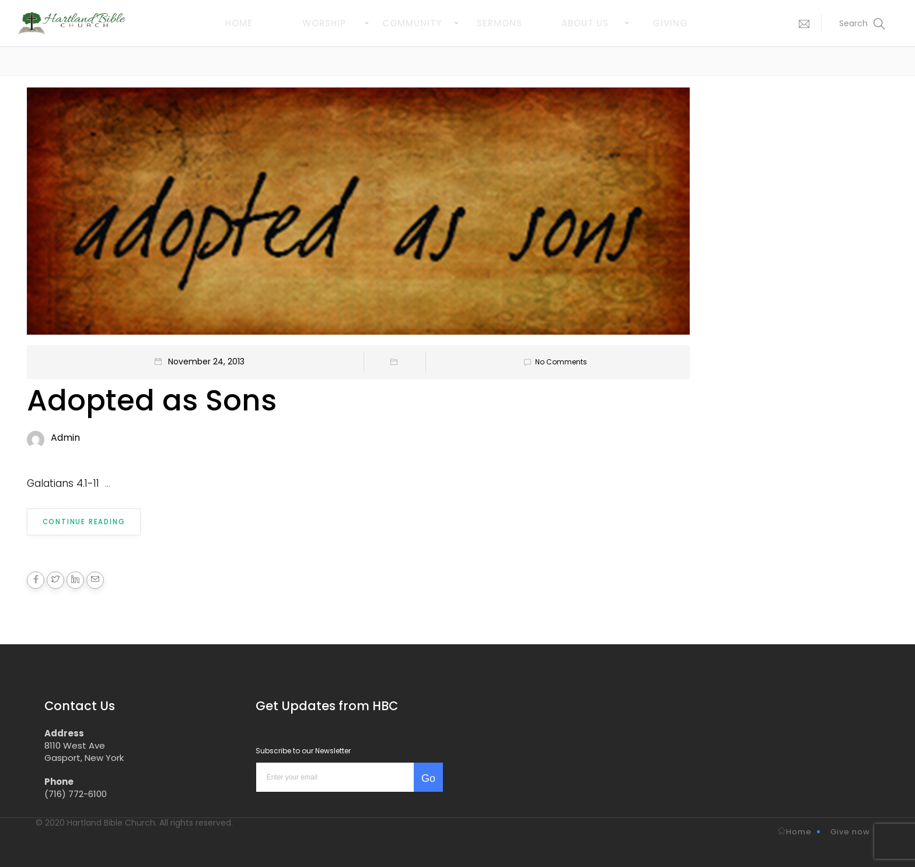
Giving (670, 23)
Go (428, 777)
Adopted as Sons (152, 400)
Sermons (499, 23)
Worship (324, 23)
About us (585, 23)
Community (412, 23)
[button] (801, 23)
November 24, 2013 (206, 361)
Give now (850, 830)
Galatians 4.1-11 (63, 483)
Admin (65, 437)
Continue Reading (83, 521)
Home (239, 23)
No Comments (553, 362)
